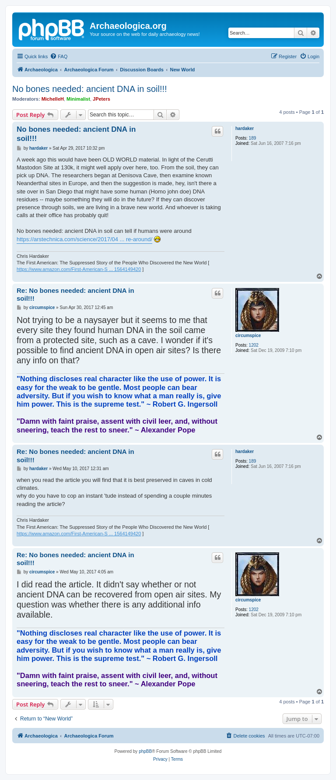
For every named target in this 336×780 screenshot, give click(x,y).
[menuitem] (58, 56)
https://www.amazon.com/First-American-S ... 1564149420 (79, 269)
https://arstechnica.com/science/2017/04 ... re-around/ (84, 239)
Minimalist (78, 99)
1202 (254, 345)
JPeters (101, 99)
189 (252, 138)
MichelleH (53, 99)
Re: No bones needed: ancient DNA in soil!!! (75, 294)
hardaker (244, 128)
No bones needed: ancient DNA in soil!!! (89, 89)
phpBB (145, 751)
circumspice (248, 335)
